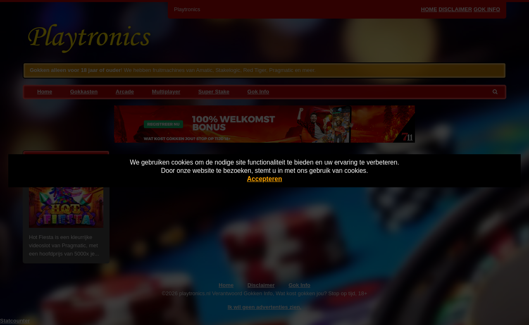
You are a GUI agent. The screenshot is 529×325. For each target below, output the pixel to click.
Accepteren (264, 178)
